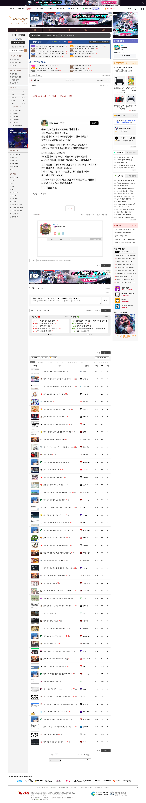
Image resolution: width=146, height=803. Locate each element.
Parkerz (85, 515)
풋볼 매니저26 (14, 216)
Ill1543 (84, 598)
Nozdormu (34, 80)
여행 (11, 189)
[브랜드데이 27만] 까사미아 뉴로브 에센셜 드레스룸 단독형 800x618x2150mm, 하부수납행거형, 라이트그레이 (125, 229)
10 (84, 755)
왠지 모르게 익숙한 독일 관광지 (54, 500)
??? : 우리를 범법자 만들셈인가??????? (56, 674)
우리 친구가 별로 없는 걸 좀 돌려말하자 (56, 598)
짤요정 (84, 651)
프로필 (51, 239)
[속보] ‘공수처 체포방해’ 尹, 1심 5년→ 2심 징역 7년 (60, 727)
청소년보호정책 (74, 787)
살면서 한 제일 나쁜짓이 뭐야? (54, 394)
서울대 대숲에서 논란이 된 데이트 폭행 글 (57, 432)
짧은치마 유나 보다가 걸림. (53, 477)
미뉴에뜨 (85, 469)
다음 (87, 755)
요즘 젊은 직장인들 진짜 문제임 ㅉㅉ (55, 424)
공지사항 (106, 787)
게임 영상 (13, 195)
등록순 (37, 288)
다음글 (38, 310)
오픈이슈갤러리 (106, 75)
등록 (105, 300)
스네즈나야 (86, 401)
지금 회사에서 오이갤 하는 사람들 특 (55, 719)
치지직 (12, 180)
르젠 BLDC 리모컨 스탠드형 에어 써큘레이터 (125, 242)
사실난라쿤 (86, 590)
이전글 (46, 310)
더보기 (63, 233)
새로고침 (107, 288)
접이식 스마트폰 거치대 (121, 236)
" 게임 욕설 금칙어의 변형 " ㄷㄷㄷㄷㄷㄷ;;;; (57, 689)
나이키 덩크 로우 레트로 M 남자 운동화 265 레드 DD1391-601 (125, 239)
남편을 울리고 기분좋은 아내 (53, 439)
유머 (57, 362)
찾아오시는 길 (98, 787)
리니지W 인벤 (14, 122)
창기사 (23, 103)
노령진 (84, 371)
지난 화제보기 (94, 42)
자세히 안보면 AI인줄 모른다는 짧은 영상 (57, 553)
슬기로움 (85, 379)
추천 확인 (104, 214)
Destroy (85, 568)
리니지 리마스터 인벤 (18, 35)
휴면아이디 (86, 454)
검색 (25, 50)
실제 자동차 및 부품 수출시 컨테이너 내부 (57, 492)
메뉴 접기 (95, 239)
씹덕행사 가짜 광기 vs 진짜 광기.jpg (55, 659)
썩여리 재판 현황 (50, 583)
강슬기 (84, 696)
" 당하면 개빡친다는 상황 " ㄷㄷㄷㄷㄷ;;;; (57, 651)
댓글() (105, 85)
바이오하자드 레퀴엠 (16, 210)
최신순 (43, 288)
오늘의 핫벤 (13, 157)
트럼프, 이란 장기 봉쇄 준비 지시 (55, 742)
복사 (39, 75)
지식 (82, 362)
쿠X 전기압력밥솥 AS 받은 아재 (54, 538)
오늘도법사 (86, 628)
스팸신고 (98, 214)
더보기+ (67, 317)
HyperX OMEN (14, 198)
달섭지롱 (85, 409)
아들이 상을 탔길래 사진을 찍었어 (55, 462)
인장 (42, 239)
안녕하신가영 (86, 583)
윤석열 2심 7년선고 (50, 621)
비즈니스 (46, 787)
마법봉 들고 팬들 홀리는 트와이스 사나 (56, 409)
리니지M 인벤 (14, 116)
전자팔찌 (85, 394)
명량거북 (85, 538)
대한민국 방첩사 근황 (51, 469)
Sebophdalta (86, 492)
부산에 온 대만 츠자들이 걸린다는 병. (56, 545)
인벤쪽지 (54, 233)
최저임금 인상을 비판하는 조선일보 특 (56, 530)
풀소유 (84, 432)
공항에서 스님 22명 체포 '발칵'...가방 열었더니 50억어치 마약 (63, 606)
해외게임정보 (14, 192)
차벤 (11, 183)
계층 (94, 362)
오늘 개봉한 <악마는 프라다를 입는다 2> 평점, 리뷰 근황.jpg (62, 386)
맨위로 (98, 310)
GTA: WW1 (48, 613)
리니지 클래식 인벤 (15, 110)
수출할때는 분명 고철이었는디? (54, 575)
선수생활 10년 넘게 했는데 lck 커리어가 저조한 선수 (60, 696)
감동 (100, 362)
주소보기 (33, 75)
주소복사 (33, 260)
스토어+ (134, 63)
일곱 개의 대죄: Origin (16, 204)
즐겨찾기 (53, 358)
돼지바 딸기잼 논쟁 (50, 734)
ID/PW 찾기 (22, 46)
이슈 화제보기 (104, 42)
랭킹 (61, 239)
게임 (75, 362)
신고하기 (91, 214)
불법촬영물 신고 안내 (86, 787)
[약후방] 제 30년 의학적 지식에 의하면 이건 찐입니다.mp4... (62, 447)
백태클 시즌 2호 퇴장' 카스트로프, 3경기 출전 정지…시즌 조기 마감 (64, 704)
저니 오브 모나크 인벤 (16, 125)
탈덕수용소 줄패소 (50, 643)
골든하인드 (86, 447)
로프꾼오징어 (86, 439)
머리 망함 (47, 401)
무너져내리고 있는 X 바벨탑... (53, 485)
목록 (101, 85)
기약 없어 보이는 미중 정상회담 (54, 417)
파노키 (84, 613)
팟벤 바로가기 (14, 177)
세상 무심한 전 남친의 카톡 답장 (54, 666)
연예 (49, 362)
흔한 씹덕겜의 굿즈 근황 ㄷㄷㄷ (54, 515)
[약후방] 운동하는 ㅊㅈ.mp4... (53, 560)
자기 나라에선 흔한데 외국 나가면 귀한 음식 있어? (59, 507)
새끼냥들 (47, 454)
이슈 (40, 362)
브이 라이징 (13, 201)
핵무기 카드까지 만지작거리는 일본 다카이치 (58, 379)
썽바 (84, 424)
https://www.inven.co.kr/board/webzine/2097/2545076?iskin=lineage (54, 260)
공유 (81, 214)
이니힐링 (59, 233)
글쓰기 (106, 353)
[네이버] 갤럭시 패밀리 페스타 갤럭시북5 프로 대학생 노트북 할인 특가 (125, 232)
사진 (88, 362)
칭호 (70, 239)
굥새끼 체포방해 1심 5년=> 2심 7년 (55, 711)
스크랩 (86, 214)
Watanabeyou (86, 462)
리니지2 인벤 (14, 113)
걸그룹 (12, 186)
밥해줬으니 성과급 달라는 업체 (54, 371)
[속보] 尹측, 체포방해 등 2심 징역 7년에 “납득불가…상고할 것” (63, 590)
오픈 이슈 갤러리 (15, 154)
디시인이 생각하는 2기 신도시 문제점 (56, 522)
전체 (32, 362)
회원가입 (14, 46)
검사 (13, 103)
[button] (48, 334)
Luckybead (86, 711)
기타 (106, 362)
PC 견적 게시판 (14, 166)
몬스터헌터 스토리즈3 (16, 207)
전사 (23, 100)
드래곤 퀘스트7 (14, 213)
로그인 (129, 8)
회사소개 (39, 787)
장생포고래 (86, 386)
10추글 (45, 358)
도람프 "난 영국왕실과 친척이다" (54, 636)
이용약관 (53, 787)
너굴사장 (85, 621)
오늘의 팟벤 (13, 160)
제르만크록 (86, 643)
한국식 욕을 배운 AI (50, 681)
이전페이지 (89, 310)
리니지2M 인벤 (14, 119)
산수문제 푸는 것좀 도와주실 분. (54, 628)
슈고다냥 (85, 727)
